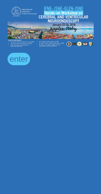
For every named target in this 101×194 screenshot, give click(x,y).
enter (19, 58)
